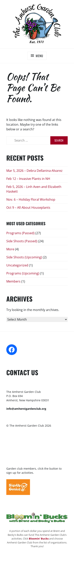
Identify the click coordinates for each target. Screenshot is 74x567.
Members (13, 281)
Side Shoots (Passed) (21, 241)
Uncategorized (17, 265)
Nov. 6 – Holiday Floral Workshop (30, 199)
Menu (39, 55)
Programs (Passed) (20, 233)
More (10, 249)
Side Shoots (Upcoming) (24, 257)
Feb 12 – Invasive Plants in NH (28, 179)
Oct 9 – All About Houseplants (28, 207)
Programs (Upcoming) (22, 273)
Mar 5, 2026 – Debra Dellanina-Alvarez (34, 170)
